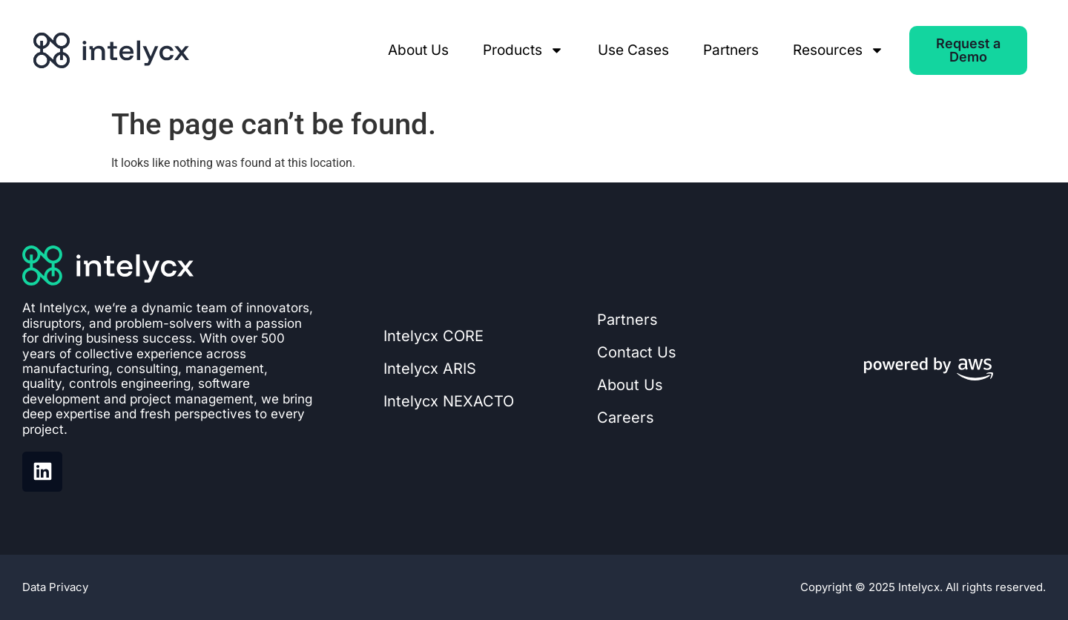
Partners (731, 50)
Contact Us (636, 352)
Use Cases (633, 50)
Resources (838, 51)
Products (523, 51)
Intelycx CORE (433, 336)
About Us (418, 50)
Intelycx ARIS (429, 368)
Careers (625, 417)
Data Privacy (55, 587)
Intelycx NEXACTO (448, 401)
